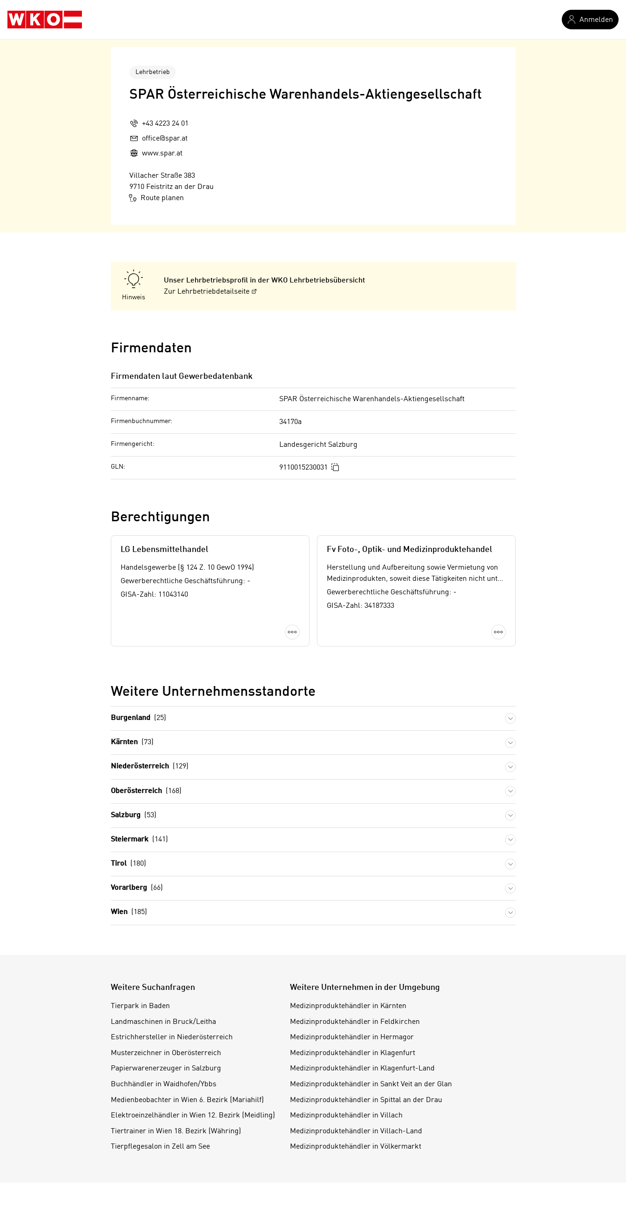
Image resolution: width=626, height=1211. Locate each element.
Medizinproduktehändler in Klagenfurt (352, 1053)
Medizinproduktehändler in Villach (346, 1115)
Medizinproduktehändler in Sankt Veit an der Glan (371, 1084)
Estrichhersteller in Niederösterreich (172, 1037)
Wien (129, 912)
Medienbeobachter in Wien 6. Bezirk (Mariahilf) (187, 1100)
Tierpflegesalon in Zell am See (160, 1146)
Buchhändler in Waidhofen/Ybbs (163, 1084)
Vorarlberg (137, 888)
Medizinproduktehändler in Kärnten (348, 1006)
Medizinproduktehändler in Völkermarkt (355, 1146)
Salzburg (133, 815)
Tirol (128, 864)
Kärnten (132, 742)
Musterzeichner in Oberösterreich (166, 1053)
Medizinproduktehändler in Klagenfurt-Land (362, 1068)
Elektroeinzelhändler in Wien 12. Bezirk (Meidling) (193, 1115)
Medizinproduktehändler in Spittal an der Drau (366, 1100)
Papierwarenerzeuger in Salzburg (166, 1068)
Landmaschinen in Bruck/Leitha (163, 1022)
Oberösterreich (146, 791)
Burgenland (138, 718)
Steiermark (139, 839)
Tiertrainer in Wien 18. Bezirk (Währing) (176, 1131)
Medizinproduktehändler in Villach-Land (356, 1131)
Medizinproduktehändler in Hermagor (352, 1037)
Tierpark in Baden (140, 1006)
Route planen (156, 197)
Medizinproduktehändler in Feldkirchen (355, 1022)
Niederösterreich (149, 766)
